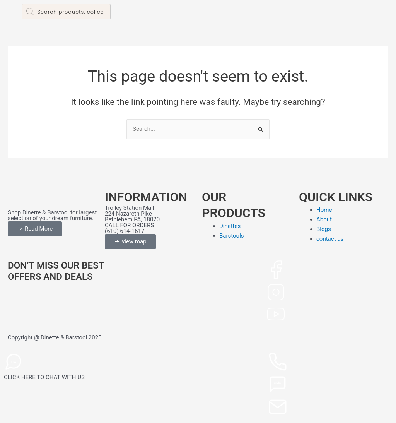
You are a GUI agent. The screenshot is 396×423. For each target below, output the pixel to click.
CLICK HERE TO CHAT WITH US (44, 377)
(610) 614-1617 (125, 231)
